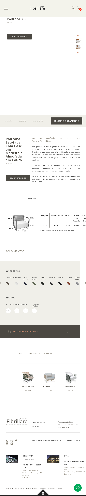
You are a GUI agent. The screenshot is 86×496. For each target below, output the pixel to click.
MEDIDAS (22, 121)
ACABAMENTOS (38, 121)
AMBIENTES (54, 441)
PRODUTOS (46, 441)
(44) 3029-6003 (69, 462)
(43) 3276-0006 (28, 465)
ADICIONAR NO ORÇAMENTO (24, 331)
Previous (78, 36)
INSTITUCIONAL (37, 441)
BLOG (61, 441)
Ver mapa (26, 477)
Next (78, 51)
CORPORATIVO (68, 441)
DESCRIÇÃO (8, 121)
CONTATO (77, 441)
